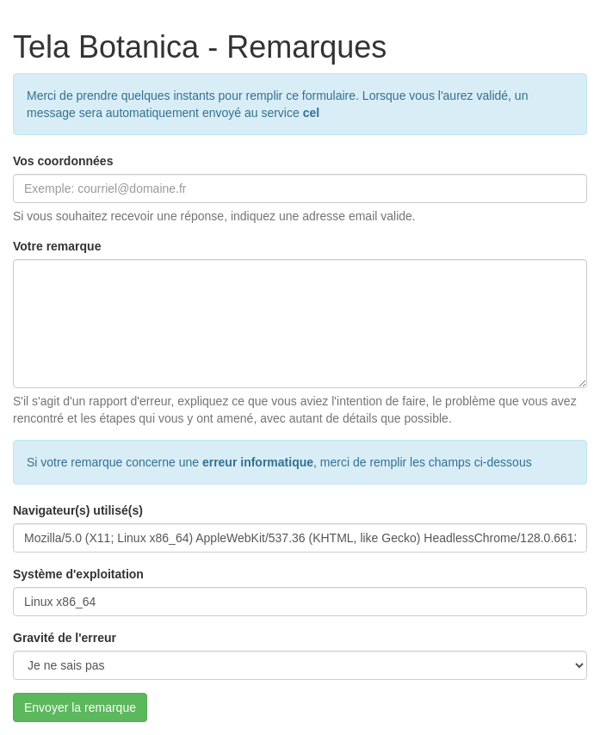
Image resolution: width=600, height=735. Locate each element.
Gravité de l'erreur (64, 638)
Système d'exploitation (78, 574)
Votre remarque (57, 246)
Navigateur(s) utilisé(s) (78, 510)
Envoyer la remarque (80, 707)
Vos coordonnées (63, 161)
